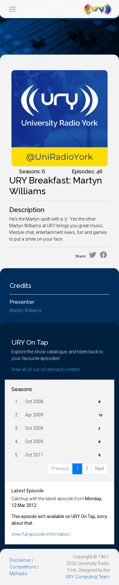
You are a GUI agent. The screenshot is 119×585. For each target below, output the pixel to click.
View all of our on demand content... (47, 369)
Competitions (23, 566)
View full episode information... (41, 534)
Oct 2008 (34, 401)
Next (99, 468)
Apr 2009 (34, 414)
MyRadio (18, 573)
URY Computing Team (87, 576)
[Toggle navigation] (12, 9)
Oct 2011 (34, 454)
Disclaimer (20, 560)
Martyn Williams (26, 310)
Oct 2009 (34, 428)
